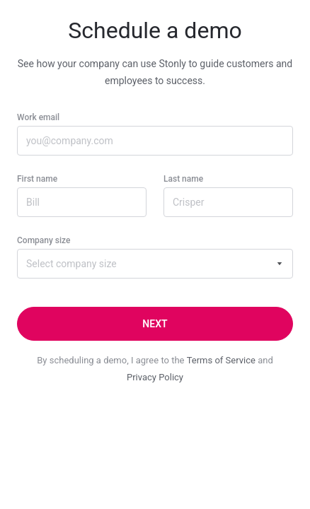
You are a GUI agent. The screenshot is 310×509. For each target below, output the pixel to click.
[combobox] (155, 264)
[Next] (155, 324)
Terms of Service (221, 360)
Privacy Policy (155, 377)
